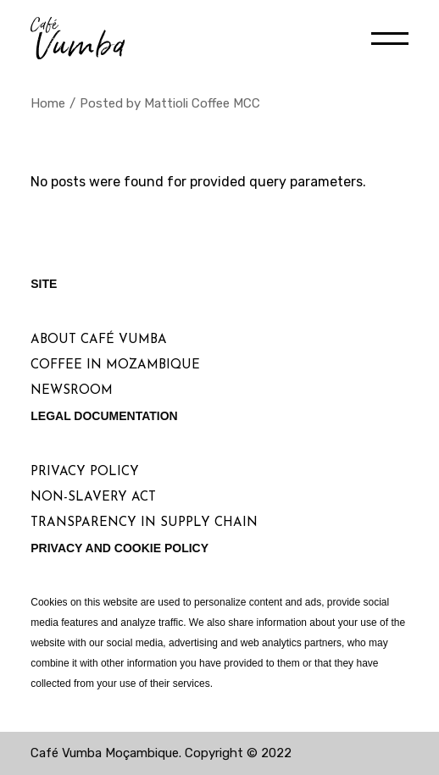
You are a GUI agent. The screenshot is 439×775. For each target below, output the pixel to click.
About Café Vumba (99, 340)
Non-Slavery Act (93, 497)
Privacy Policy (85, 472)
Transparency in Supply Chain (144, 523)
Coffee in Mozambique (115, 365)
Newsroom (72, 391)
